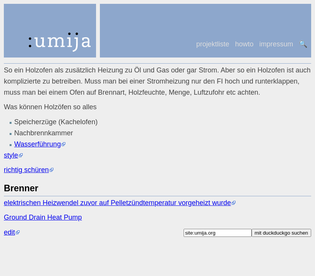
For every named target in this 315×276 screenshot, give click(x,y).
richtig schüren (26, 170)
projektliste (212, 44)
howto (244, 44)
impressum (276, 44)
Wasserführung (37, 144)
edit (9, 232)
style (11, 155)
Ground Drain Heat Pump (43, 217)
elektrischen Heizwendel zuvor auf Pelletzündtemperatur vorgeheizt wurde (117, 203)
